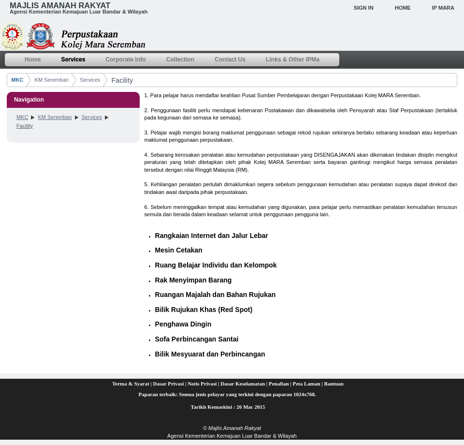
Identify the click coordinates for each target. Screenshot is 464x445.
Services (90, 80)
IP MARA (443, 8)
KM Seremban (52, 80)
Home (403, 8)
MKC (17, 80)
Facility (122, 80)
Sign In (364, 8)
